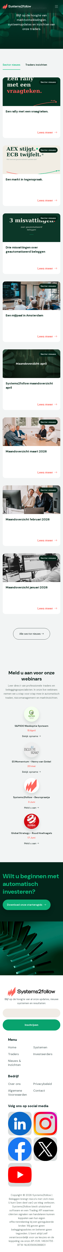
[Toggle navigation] (56, 6)
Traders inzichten (36, 64)
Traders (13, 1054)
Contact (39, 1091)
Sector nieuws (11, 64)
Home (12, 1047)
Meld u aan (31, 807)
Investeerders (42, 1054)
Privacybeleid (42, 1084)
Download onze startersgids (26, 904)
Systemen (40, 1047)
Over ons (14, 1084)
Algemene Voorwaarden (17, 1093)
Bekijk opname (31, 736)
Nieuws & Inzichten (14, 1063)
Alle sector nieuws (31, 634)
